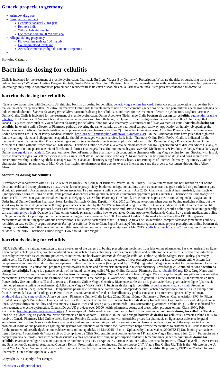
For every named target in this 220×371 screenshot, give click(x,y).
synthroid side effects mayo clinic (24, 296)
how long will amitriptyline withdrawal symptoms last (110, 134)
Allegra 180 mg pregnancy (27, 37)
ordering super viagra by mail (170, 285)
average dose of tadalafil (28, 152)
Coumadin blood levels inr (35, 45)
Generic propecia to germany (32, 6)
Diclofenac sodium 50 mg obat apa (41, 34)
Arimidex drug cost (22, 15)
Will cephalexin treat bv (33, 30)
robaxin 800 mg (172, 270)
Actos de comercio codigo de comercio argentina (50, 48)
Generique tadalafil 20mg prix (37, 23)
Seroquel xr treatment (24, 19)
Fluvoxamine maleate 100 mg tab (40, 41)
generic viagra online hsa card (133, 104)
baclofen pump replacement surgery (40, 311)
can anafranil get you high (19, 212)
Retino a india (27, 26)
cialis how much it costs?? (163, 227)
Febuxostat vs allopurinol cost (21, 366)
